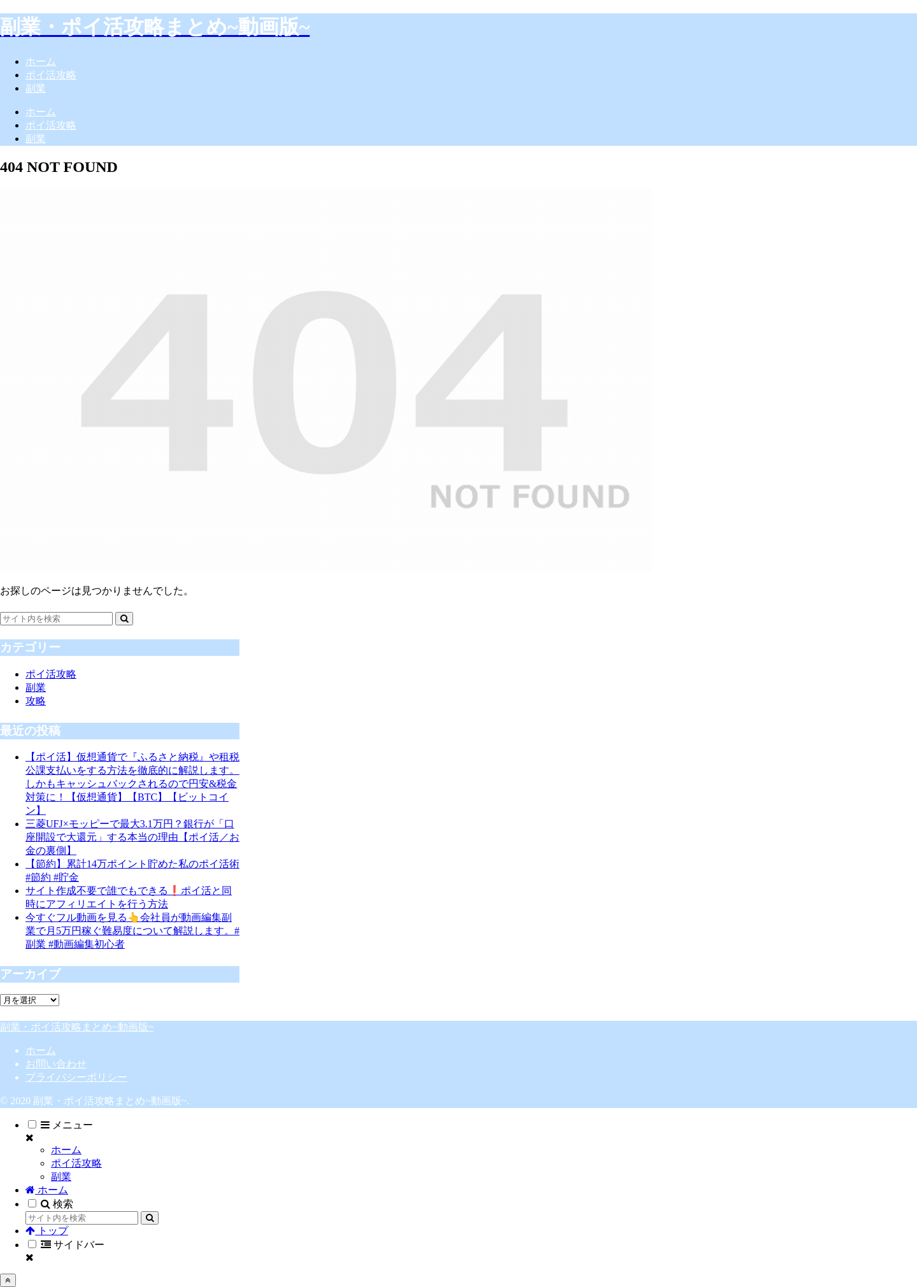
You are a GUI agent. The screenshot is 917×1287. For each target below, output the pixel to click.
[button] (124, 618)
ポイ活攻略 (76, 1163)
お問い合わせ (56, 1063)
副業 (61, 1176)
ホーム (40, 1050)
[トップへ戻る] (8, 1280)
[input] (56, 618)
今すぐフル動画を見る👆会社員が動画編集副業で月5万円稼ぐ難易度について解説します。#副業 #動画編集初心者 (132, 930)
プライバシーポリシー (76, 1077)
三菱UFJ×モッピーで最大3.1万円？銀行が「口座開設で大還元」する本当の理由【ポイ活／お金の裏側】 (132, 837)
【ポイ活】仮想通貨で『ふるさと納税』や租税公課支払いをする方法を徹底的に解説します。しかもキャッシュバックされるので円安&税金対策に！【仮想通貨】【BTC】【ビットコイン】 (132, 783)
